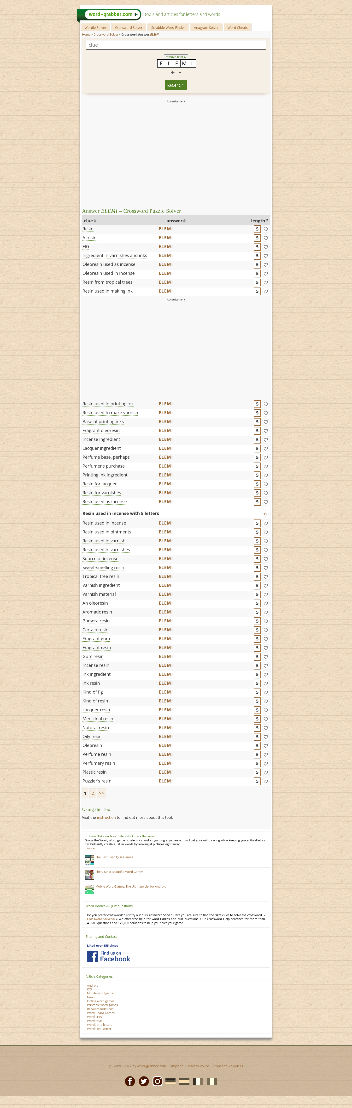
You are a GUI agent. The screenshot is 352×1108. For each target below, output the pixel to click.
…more (89, 848)
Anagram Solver (206, 27)
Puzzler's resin (96, 781)
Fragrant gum (96, 638)
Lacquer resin (96, 710)
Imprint (177, 1066)
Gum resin (93, 656)
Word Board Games (101, 1013)
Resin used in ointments (106, 532)
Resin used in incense (104, 523)
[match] (266, 229)
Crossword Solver (128, 27)
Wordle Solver (95, 27)
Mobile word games (101, 993)
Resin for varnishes (101, 492)
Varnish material (99, 594)
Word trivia (95, 1021)
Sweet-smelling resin (103, 567)
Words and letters (99, 1025)
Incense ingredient (101, 439)
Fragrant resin (96, 647)
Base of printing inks (103, 421)
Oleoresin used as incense (108, 264)
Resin (88, 229)
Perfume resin (96, 754)
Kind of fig (92, 692)
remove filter (176, 57)
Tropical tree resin (100, 576)
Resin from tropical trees (107, 282)
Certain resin (95, 629)
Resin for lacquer (99, 484)
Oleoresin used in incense (108, 273)
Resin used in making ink (107, 291)
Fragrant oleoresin (101, 430)
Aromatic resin (97, 612)
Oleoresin (92, 745)
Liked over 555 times (102, 946)
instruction (106, 817)
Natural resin (95, 727)
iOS (89, 989)
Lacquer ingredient (101, 448)
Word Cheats (238, 27)
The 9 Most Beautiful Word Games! (119, 872)
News (91, 997)
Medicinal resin (97, 718)
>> (101, 793)
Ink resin (91, 683)
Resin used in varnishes (106, 549)
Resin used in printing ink (108, 404)
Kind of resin (95, 701)
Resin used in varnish (103, 541)
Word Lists (94, 1017)
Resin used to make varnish (110, 412)
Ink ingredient (96, 674)
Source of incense (100, 558)
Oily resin (91, 736)
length (258, 221)
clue (88, 221)
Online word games (100, 1001)
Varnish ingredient (101, 585)
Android (92, 985)
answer (175, 221)
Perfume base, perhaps (106, 457)
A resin (89, 237)
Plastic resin (94, 772)
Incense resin (95, 665)
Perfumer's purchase (103, 466)
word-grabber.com (151, 1066)
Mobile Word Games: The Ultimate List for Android (130, 886)
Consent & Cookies (228, 1066)
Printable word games (102, 1005)
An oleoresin (95, 603)
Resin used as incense (104, 501)
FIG (85, 246)
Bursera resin (96, 621)
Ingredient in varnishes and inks (114, 255)
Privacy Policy (198, 1066)
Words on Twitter (99, 1029)
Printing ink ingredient (105, 475)
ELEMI (166, 229)
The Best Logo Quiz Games (114, 857)
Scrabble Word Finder (168, 27)
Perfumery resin (98, 763)
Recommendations (100, 1009)
